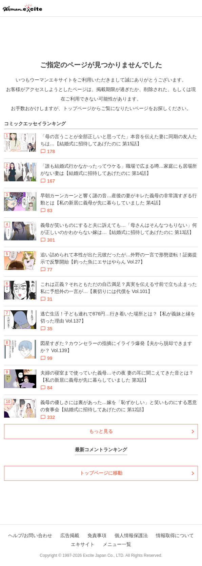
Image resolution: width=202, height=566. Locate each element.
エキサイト (83, 544)
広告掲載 (69, 535)
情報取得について (175, 535)
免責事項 (96, 535)
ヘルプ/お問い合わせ (30, 535)
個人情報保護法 (131, 535)
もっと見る (101, 431)
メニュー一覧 (117, 544)
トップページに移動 (101, 473)
